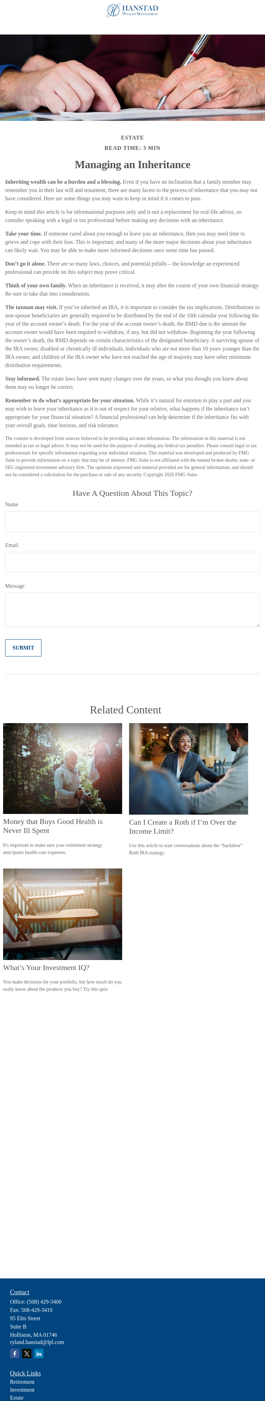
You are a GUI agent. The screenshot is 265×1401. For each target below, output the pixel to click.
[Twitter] (26, 1353)
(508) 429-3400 (44, 1302)
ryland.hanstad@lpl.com (37, 1342)
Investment (22, 1390)
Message (14, 586)
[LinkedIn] (38, 1353)
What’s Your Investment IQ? (46, 967)
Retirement (22, 1382)
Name (11, 504)
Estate (16, 1398)
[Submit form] (23, 647)
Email (11, 545)
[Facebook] (14, 1353)
